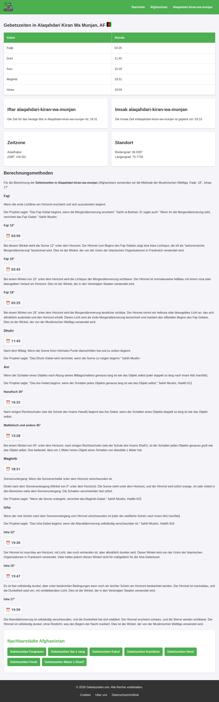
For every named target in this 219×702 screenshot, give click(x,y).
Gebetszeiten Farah (23, 662)
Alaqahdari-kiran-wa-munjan (193, 7)
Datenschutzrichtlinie (125, 694)
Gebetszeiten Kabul (106, 651)
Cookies (85, 694)
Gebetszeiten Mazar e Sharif (64, 662)
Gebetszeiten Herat (180, 651)
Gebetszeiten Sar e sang (68, 651)
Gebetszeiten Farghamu (26, 651)
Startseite (138, 7)
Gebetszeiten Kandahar (143, 651)
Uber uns (101, 694)
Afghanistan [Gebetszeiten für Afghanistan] (158, 7)
